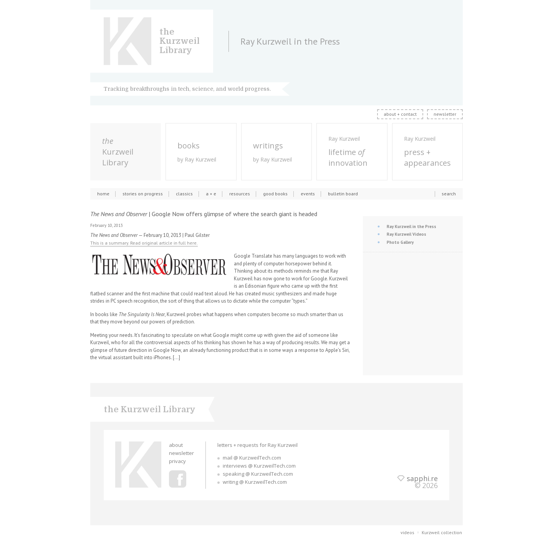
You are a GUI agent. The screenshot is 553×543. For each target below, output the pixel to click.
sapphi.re (422, 478)
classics (184, 194)
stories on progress (143, 194)
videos (407, 532)
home (103, 194)
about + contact (400, 114)
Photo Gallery (400, 242)
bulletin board (343, 194)
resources (239, 194)
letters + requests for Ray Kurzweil (257, 444)
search (449, 194)
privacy (177, 461)
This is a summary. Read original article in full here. (144, 243)
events (308, 194)
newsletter (445, 114)
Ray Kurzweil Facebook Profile (177, 479)
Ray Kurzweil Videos (406, 234)
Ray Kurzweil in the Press (411, 226)
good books (275, 194)
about (176, 444)
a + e (211, 194)
